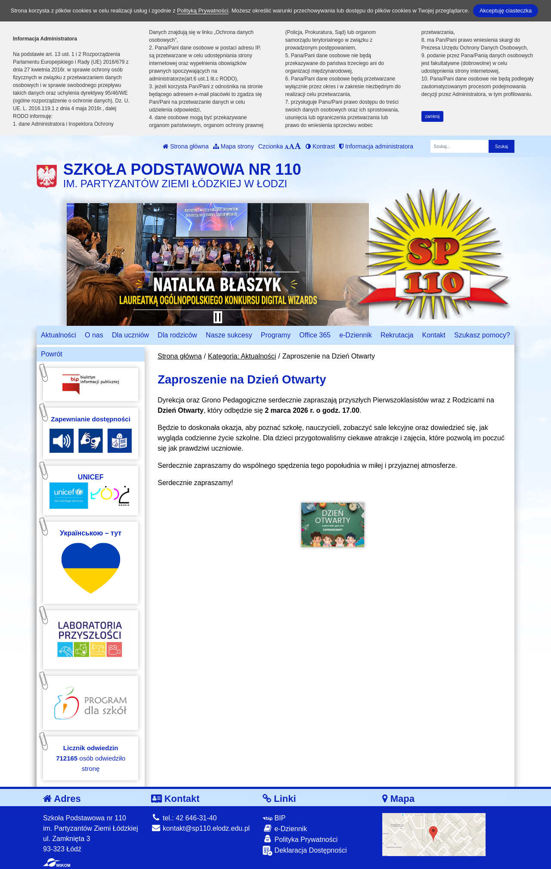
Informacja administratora (376, 146)
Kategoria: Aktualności (242, 356)
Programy (276, 335)
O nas (94, 335)
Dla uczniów (130, 335)
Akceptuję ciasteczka (506, 10)
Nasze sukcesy (229, 335)
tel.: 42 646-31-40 (184, 818)
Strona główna (185, 146)
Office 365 (315, 335)
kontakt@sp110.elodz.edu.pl (200, 828)
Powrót (51, 354)
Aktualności (58, 335)
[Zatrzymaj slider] (217, 317)
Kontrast (320, 146)
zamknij (432, 116)
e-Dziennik (355, 335)
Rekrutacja (397, 335)
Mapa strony (233, 146)
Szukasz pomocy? (482, 335)
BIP (274, 818)
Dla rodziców (177, 335)
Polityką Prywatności (202, 10)
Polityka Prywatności (300, 839)
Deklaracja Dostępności (305, 851)
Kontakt (434, 335)
